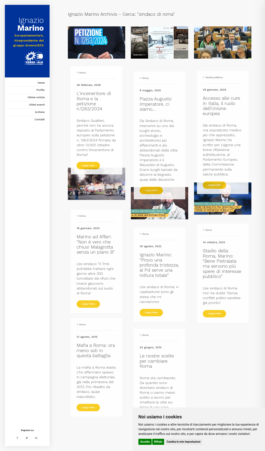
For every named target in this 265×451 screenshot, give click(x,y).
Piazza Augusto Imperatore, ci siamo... (155, 172)
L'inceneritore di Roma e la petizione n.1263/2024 (94, 152)
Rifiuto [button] (158, 441)
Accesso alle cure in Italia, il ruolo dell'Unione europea (221, 171)
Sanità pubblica (214, 142)
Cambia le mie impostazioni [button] (183, 441)
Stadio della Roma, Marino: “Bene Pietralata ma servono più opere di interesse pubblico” (222, 316)
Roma (82, 124)
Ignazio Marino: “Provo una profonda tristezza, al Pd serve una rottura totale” (159, 315)
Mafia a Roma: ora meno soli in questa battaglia (96, 402)
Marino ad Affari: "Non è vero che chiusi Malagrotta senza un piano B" (96, 299)
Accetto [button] (145, 441)
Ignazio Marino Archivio (92, 14)
